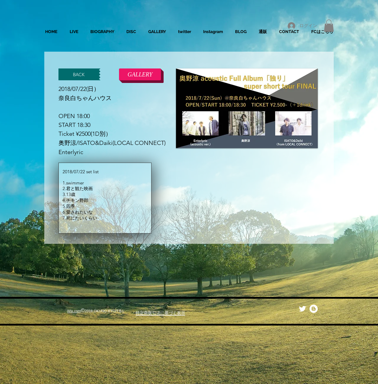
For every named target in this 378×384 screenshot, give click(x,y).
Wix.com (74, 311)
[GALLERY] (140, 74)
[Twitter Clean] (302, 309)
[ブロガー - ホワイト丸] (313, 309)
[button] (329, 25)
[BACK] (78, 74)
